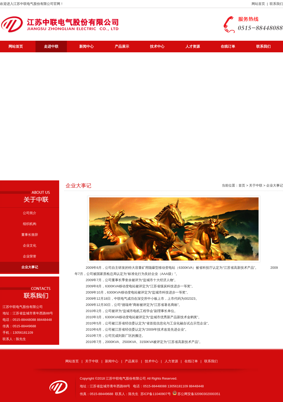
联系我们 (276, 4)
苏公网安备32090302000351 (196, 394)
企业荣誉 (29, 256)
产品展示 (122, 46)
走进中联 (51, 46)
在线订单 (228, 46)
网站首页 (258, 4)
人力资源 (171, 361)
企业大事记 (29, 267)
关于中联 (92, 361)
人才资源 (192, 46)
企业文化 (29, 245)
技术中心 (157, 46)
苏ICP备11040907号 (155, 394)
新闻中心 (86, 46)
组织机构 (29, 224)
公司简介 (29, 213)
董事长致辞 (29, 235)
